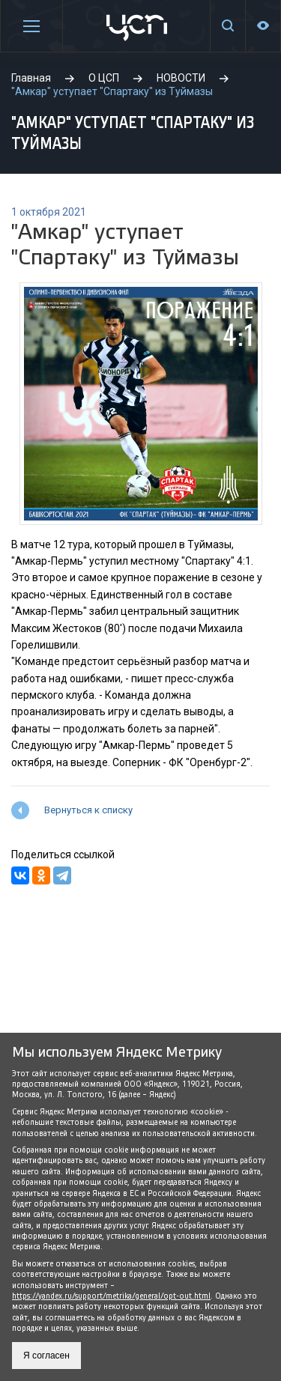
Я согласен (46, 1355)
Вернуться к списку (88, 810)
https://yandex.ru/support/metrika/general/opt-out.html (111, 1296)
